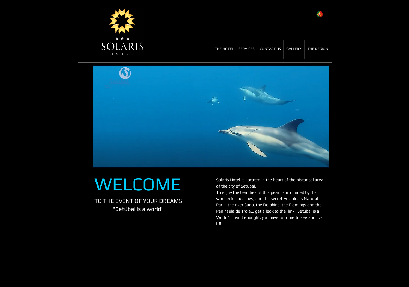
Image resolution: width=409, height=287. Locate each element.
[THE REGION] (318, 49)
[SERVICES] (246, 49)
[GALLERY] (294, 49)
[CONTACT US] (270, 49)
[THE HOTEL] (224, 49)
